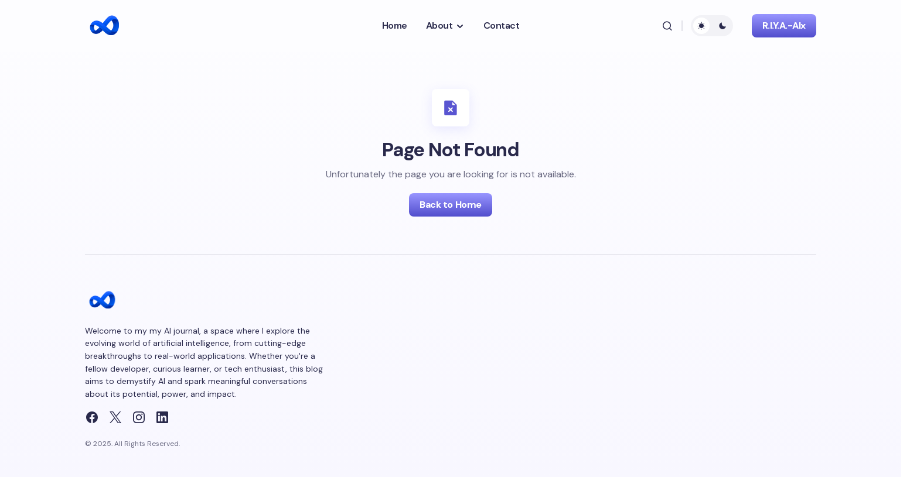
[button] (667, 26)
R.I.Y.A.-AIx (784, 25)
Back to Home (450, 204)
